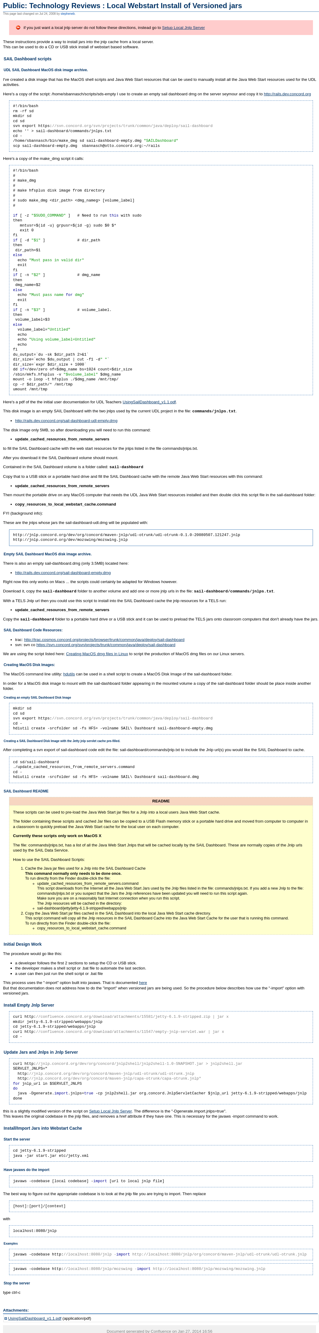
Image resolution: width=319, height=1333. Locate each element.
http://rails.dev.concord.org (287, 94)
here (143, 981)
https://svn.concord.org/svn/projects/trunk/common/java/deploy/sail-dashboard (105, 643)
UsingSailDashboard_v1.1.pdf (149, 402)
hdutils (69, 673)
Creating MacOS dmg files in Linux (97, 652)
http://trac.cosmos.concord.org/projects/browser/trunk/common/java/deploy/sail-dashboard (104, 638)
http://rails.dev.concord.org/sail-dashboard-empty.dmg (63, 572)
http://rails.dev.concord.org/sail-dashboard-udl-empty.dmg (66, 420)
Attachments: (16, 1309)
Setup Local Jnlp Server (183, 27)
